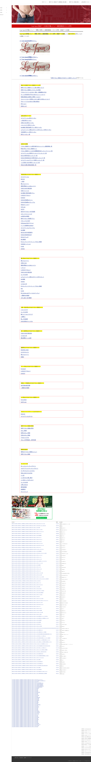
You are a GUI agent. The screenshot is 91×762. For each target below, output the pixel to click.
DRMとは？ (24, 106)
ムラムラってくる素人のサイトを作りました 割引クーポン (36, 129)
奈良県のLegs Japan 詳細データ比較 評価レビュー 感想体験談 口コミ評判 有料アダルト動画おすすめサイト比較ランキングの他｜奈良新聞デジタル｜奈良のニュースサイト (29, 671)
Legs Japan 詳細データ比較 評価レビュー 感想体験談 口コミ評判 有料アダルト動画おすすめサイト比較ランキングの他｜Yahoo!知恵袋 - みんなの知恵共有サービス (28, 680)
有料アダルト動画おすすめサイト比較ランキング (64, 78)
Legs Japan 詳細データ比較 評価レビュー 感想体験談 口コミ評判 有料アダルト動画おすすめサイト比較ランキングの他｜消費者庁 (25, 702)
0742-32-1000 (57, 671)
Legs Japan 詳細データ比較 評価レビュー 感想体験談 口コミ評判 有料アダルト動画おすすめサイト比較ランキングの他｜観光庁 (25, 696)
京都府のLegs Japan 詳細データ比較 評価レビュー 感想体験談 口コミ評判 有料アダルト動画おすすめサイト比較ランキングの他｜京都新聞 (26, 667)
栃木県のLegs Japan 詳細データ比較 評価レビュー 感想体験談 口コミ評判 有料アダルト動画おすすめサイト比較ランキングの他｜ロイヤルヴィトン (27, 539)
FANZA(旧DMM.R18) (26, 234)
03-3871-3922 (57, 547)
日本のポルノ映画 (25, 435)
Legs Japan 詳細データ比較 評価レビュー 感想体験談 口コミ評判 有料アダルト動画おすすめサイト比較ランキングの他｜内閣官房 (25, 719)
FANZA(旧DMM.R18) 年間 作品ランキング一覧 (33, 158)
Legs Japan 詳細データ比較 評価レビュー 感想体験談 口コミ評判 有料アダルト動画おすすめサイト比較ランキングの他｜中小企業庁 (25, 725)
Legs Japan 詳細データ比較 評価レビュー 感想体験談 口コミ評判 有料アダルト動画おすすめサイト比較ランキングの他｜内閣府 (25, 701)
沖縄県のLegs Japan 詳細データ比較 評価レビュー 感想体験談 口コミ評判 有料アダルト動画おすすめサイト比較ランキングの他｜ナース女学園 (26, 614)
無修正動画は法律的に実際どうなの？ (31, 97)
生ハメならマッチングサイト (28, 466)
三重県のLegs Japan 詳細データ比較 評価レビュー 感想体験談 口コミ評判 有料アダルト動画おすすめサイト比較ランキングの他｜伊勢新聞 (26, 659)
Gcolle (22, 246)
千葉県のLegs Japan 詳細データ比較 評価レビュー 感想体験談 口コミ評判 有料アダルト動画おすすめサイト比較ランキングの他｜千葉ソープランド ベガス (28, 545)
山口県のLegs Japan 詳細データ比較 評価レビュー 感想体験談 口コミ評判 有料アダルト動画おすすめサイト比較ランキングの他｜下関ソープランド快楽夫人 (28, 590)
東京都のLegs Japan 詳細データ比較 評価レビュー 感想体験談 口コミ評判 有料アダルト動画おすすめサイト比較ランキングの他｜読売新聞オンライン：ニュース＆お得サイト (30, 616)
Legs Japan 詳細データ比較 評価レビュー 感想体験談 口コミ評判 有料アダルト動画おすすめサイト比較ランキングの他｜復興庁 (25, 703)
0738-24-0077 (57, 663)
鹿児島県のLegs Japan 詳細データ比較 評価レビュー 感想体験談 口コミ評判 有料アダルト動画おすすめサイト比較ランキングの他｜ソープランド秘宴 (27, 612)
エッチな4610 (24, 274)
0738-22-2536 (57, 665)
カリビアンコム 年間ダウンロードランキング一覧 (34, 153)
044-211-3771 (57, 549)
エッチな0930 (24, 312)
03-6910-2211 (57, 653)
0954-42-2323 (57, 602)
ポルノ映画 (24, 430)
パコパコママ (24, 309)
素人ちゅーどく (25, 183)
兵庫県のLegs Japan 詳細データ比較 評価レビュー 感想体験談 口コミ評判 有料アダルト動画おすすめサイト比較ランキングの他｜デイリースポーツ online (28, 657)
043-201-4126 (57, 545)
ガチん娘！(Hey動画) (26, 297)
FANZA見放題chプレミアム (28, 202)
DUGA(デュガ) (24, 237)
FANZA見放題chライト (27, 200)
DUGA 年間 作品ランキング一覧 (29, 155)
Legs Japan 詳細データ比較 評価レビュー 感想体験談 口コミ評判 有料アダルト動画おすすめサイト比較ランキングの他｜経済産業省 (25, 723)
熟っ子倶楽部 (24, 319)
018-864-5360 (57, 531)
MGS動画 (23, 239)
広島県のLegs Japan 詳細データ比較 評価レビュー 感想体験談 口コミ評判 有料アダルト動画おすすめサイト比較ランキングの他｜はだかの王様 (26, 588)
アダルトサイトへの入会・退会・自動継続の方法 (33, 92)
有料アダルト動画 (25, 454)
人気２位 (6, 12)
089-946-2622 (57, 596)
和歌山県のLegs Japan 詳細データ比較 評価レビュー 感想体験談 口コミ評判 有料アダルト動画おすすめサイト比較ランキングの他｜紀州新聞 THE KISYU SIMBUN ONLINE (30, 665)
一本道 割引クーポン (26, 120)
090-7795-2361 (57, 525)
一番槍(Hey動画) (25, 295)
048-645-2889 (57, 543)
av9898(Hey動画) (25, 216)
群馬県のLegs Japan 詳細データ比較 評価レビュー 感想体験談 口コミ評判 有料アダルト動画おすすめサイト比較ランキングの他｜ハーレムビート (27, 541)
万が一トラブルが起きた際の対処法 (30, 101)
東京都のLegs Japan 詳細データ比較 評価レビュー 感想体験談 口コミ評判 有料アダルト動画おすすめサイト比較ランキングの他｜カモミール (26, 547)
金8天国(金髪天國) (25, 385)
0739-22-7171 (57, 661)
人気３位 (6, 14)
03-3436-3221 (57, 655)
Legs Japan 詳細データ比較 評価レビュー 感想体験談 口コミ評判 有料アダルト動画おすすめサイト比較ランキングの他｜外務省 (25, 722)
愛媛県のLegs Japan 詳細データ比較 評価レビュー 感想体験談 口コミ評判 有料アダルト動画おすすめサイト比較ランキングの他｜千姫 (26, 596)
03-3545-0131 (57, 618)
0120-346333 (57, 600)
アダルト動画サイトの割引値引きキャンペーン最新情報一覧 (36, 146)
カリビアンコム (25, 176)
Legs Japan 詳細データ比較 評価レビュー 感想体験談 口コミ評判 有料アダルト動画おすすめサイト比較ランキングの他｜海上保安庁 (25, 699)
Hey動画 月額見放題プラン (28, 193)
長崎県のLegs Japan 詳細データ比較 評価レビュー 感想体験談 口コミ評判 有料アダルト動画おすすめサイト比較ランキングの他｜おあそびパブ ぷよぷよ (27, 604)
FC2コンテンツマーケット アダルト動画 (31, 241)
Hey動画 (23, 230)
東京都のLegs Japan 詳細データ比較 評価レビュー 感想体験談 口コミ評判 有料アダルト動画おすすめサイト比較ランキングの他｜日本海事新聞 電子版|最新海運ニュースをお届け (30, 655)
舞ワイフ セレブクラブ (27, 314)
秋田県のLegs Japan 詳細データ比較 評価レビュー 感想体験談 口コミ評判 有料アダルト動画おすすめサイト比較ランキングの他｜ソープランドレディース (28, 531)
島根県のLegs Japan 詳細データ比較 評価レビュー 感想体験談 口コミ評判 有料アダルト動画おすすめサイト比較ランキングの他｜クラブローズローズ (27, 584)
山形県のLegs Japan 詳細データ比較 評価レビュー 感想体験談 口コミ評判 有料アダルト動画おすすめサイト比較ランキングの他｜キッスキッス (26, 533)
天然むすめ (24, 263)
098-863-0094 (57, 614)
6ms (22, 288)
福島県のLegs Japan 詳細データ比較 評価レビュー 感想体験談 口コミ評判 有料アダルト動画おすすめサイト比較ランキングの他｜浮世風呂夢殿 (26, 535)
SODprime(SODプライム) (27, 223)
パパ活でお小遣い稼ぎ (26, 477)
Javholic (23, 248)
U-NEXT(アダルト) (26, 195)
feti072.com (23, 402)
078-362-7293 (57, 657)
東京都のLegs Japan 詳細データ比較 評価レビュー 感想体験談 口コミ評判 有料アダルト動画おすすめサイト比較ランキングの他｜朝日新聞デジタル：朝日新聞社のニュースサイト (30, 618)
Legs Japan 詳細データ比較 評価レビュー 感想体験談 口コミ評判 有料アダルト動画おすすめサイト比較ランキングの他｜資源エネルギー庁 (26, 724)
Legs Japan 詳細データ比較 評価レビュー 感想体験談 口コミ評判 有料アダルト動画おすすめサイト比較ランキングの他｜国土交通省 (25, 695)
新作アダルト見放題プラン (28, 218)
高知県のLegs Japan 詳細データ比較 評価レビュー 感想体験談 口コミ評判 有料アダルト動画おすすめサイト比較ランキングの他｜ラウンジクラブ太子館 (27, 598)
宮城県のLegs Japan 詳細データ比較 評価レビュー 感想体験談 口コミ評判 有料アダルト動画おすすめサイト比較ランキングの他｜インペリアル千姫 (27, 529)
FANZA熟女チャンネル (27, 321)
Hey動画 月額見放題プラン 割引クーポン (31, 127)
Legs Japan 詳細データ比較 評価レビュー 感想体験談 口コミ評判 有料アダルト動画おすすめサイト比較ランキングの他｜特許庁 (25, 726)
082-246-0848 (57, 588)
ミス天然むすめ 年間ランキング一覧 (30, 162)
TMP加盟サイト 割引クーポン (28, 132)
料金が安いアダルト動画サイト (29, 148)
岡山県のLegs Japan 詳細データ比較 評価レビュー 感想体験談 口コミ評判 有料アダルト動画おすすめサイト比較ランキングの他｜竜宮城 (26, 586)
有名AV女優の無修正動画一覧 (28, 165)
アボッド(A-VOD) (25, 220)
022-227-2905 (57, 529)
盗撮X (22, 356)
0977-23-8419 (57, 608)
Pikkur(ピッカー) (25, 204)
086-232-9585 (57, 586)
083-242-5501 (57, 590)
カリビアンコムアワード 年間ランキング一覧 (32, 160)
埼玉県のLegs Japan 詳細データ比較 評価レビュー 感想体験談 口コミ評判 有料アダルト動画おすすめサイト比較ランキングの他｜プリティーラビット (27, 543)
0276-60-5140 (57, 541)
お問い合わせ (24, 484)
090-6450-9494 (57, 533)
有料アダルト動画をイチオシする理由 (31, 90)
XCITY (22, 209)
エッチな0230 (24, 482)
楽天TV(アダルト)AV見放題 (28, 211)
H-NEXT (23, 197)
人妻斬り (23, 316)
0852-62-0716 (57, 584)
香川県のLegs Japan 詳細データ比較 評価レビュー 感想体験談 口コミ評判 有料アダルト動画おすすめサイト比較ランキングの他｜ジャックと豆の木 (27, 594)
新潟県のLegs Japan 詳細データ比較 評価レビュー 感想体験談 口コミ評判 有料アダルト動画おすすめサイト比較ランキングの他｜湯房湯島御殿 (26, 551)
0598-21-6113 (57, 673)
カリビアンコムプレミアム (28, 227)
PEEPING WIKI (25, 350)
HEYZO (23, 179)
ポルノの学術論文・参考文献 (28, 440)
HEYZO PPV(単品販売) (27, 232)
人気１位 (6, 9)
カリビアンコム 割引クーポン (28, 118)
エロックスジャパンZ (26, 214)
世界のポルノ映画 (25, 433)
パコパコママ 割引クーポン (28, 125)
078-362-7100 (57, 669)
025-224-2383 (57, 551)
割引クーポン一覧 (25, 134)
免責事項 (23, 489)
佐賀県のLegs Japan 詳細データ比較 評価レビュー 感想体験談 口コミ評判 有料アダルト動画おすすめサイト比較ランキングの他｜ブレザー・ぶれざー (27, 602)
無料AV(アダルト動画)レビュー (29, 451)
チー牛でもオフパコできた (28, 470)
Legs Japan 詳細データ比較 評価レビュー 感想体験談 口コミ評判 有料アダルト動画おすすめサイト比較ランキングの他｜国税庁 (25, 721)
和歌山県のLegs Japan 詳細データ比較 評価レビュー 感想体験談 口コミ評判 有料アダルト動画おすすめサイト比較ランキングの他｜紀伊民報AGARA (27, 661)
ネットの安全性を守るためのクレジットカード (33, 94)
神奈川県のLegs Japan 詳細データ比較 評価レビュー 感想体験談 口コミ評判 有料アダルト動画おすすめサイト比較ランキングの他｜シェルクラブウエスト (28, 549)
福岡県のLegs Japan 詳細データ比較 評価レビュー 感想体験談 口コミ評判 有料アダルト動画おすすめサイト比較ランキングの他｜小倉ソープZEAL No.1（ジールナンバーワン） (30, 600)
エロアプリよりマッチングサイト (29, 468)
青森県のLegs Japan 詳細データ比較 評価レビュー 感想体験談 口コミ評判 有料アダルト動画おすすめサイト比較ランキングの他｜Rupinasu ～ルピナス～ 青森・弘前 (29, 525)
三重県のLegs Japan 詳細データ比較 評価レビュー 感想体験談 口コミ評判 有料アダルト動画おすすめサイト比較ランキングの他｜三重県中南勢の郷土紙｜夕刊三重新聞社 (29, 673)
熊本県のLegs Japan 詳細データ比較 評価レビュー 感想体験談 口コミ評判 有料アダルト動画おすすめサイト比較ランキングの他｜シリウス (26, 606)
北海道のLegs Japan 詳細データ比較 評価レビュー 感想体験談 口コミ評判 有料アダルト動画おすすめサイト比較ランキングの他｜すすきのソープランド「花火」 (28, 523)
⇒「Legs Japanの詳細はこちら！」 (29, 57)
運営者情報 (24, 487)
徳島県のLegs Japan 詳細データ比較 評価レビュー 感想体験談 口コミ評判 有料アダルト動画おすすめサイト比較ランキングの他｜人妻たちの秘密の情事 (27, 592)
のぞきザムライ (25, 352)
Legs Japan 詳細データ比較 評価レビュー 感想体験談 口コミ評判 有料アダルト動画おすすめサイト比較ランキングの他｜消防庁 (25, 694)
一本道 (22, 181)
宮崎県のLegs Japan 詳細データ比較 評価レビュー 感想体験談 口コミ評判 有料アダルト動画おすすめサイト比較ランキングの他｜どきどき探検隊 (27, 610)
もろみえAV (24, 284)
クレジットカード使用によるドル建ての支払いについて (35, 99)
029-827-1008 (57, 537)
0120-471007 (57, 539)
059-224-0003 (57, 659)
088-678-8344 (57, 592)
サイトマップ (24, 491)
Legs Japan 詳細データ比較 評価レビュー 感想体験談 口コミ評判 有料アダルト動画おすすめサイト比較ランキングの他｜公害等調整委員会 (26, 704)
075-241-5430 (57, 667)
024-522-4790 (57, 535)
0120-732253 (57, 594)
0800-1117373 (57, 606)
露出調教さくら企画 (26, 338)
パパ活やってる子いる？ (27, 480)
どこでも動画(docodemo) (27, 225)
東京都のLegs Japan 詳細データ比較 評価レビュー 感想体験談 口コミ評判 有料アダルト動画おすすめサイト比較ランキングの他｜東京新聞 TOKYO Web (27, 653)
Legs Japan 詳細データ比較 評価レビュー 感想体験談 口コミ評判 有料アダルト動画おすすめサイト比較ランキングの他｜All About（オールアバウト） (27, 679)
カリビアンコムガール (26, 416)
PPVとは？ (23, 103)
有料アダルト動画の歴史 (27, 428)
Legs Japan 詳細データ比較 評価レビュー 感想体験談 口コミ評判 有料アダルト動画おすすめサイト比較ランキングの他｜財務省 (25, 720)
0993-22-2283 (57, 612)
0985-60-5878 (57, 610)
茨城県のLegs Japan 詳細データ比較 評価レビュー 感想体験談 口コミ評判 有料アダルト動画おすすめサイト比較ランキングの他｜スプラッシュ (26, 537)
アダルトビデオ (25, 437)
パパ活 (22, 475)
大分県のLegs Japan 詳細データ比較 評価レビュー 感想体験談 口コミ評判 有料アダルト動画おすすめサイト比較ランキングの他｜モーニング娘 (26, 608)
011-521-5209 (57, 523)
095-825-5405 (57, 604)
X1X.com (23, 207)
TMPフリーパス (25, 190)
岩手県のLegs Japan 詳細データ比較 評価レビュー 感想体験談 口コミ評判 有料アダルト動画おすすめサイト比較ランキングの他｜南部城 (26, 527)
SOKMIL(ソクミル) (26, 244)
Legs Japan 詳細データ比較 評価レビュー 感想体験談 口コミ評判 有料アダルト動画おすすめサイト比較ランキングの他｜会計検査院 (25, 717)
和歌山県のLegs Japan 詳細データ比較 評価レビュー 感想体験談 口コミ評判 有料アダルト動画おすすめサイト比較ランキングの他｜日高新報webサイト (27, 663)
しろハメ (23, 267)
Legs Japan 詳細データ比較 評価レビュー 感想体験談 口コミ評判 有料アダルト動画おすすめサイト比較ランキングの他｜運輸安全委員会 (26, 697)
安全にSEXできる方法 (26, 473)
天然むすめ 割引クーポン (27, 122)
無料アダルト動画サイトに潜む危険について (32, 87)
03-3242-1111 (57, 616)
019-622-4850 (57, 527)
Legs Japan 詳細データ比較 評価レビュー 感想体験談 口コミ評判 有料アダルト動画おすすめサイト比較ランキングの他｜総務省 (25, 693)
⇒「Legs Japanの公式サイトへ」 (28, 40)
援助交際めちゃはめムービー (28, 186)
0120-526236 (57, 598)
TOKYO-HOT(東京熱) (26, 188)
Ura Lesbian (24, 399)
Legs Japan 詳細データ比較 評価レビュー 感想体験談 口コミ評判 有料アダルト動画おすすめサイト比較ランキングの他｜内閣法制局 (25, 700)
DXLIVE (23, 414)
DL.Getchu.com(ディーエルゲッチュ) (30, 293)
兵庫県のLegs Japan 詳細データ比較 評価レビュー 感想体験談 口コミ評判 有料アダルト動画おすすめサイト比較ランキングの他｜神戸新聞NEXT (27, 669)
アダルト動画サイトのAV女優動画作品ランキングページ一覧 (37, 151)
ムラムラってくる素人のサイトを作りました (32, 277)
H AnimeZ (23, 368)
